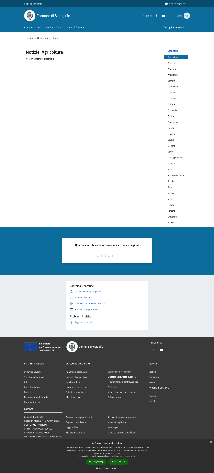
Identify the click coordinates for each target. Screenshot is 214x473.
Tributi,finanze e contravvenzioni (123, 381)
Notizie (152, 371)
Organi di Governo (32, 371)
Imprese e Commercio (76, 387)
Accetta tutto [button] (96, 462)
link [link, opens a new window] (134, 456)
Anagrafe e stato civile (76, 371)
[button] (107, 468)
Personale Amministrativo (36, 397)
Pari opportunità (175, 157)
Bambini (171, 80)
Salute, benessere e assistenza (122, 392)
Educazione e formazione (119, 371)
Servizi (171, 187)
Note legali (113, 427)
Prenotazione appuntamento (79, 417)
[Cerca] (186, 15)
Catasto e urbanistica (76, 392)
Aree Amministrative (34, 377)
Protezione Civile (176, 175)
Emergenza (173, 122)
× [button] (211, 442)
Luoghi (152, 396)
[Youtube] (161, 15)
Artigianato (173, 74)
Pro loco (171, 169)
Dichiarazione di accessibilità (121, 432)
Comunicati (154, 377)
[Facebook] (154, 15)
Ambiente (172, 63)
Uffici (26, 382)
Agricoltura (173, 57)
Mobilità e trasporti (75, 397)
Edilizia (171, 116)
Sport (170, 199)
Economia (172, 110)
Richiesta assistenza (75, 432)
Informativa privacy (117, 422)
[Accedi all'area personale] (176, 3)
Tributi (171, 205)
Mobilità (171, 145)
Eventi (171, 128)
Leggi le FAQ (72, 427)
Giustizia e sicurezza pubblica (122, 376)
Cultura (171, 104)
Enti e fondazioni (32, 387)
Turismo (171, 210)
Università (172, 216)
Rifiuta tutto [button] (118, 462)
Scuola (171, 181)
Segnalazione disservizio (77, 422)
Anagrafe (172, 69)
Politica (171, 163)
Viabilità (171, 222)
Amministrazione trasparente (122, 417)
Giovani (171, 134)
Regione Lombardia (33, 3)
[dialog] (107, 456)
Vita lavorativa (73, 382)
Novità (40, 38)
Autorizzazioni (114, 397)
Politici (27, 392)
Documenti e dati (32, 402)
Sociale (171, 193)
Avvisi (152, 382)
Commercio (173, 86)
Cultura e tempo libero (76, 377)
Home (30, 38)
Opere (170, 151)
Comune (171, 92)
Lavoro (171, 139)
